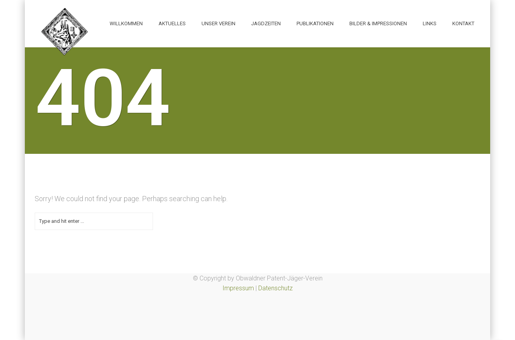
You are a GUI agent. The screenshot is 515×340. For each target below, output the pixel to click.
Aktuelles (172, 23)
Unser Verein (218, 23)
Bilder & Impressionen (378, 23)
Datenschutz (275, 288)
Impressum (238, 288)
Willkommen (126, 23)
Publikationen (315, 23)
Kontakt (463, 23)
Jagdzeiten (266, 23)
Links (430, 23)
